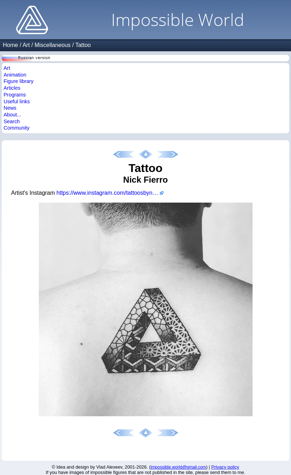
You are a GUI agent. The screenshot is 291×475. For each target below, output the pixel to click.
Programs (15, 95)
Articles (12, 88)
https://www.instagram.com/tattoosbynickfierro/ (110, 193)
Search (12, 121)
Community (17, 128)
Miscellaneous (53, 45)
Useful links (17, 101)
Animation (15, 75)
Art (26, 45)
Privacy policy (225, 467)
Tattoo (83, 45)
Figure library (18, 81)
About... (12, 115)
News (10, 108)
